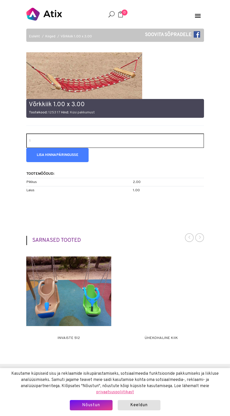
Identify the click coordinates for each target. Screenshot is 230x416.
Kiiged (50, 36)
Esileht (34, 36)
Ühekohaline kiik (161, 338)
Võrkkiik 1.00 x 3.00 (76, 36)
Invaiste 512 (68, 338)
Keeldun (139, 405)
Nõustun (91, 405)
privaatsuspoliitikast (115, 392)
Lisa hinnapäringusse (57, 155)
